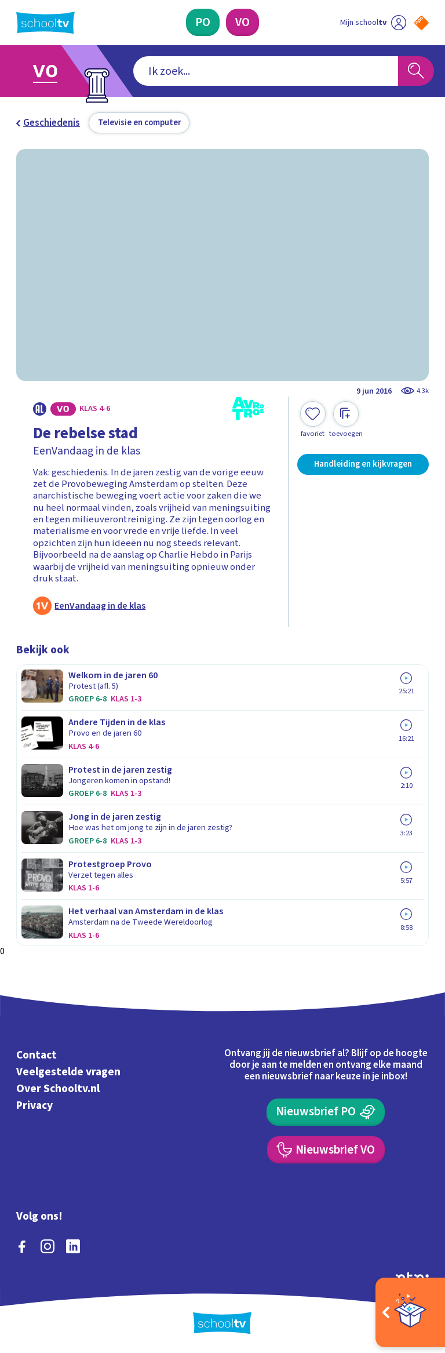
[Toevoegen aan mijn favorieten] (313, 419)
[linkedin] (73, 1246)
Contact (36, 1056)
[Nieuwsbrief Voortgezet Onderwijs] (326, 1149)
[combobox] (265, 71)
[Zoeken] (416, 71)
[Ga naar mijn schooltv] (373, 22)
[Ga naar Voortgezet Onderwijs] (53, 71)
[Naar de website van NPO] (421, 23)
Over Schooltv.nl (58, 1089)
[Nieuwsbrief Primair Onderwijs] (326, 1112)
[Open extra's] (410, 1312)
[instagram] (47, 1246)
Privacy (34, 1105)
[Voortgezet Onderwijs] (242, 22)
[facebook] (22, 1246)
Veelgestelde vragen (68, 1072)
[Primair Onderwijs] (203, 22)
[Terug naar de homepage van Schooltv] (45, 23)
